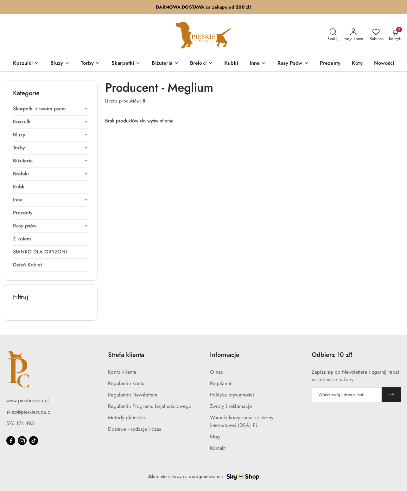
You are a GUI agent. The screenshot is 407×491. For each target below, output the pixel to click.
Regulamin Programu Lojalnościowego (149, 406)
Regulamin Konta (126, 383)
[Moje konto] (353, 34)
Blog (215, 436)
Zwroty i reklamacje (231, 406)
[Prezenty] (330, 64)
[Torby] (90, 64)
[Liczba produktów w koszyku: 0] (394, 34)
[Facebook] (10, 440)
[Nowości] (384, 64)
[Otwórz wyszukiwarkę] (333, 34)
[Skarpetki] (126, 64)
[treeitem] (50, 108)
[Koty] (357, 64)
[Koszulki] (25, 64)
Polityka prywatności (232, 394)
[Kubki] (231, 64)
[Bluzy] (60, 64)
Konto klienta (122, 372)
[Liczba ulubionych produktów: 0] (376, 34)
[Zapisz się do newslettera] (347, 394)
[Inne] (258, 64)
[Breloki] (201, 64)
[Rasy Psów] (293, 64)
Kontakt (218, 448)
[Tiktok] (33, 440)
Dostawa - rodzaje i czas (134, 429)
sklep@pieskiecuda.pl (29, 412)
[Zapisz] (391, 394)
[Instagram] (22, 440)
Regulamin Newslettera (132, 394)
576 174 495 (20, 423)
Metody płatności (126, 417)
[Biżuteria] (165, 64)
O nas (216, 372)
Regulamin (221, 383)
